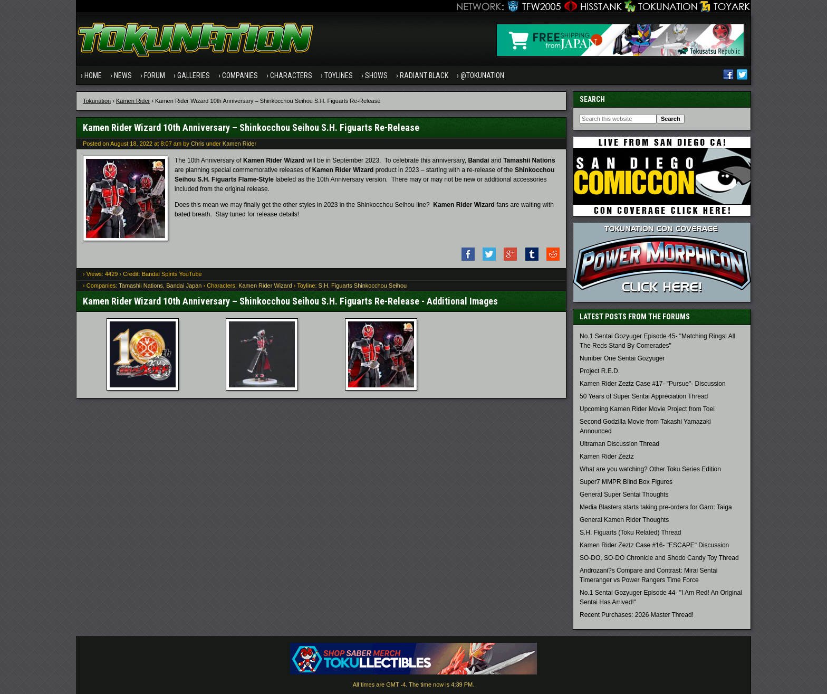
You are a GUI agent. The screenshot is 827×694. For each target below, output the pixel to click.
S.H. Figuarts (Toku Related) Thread (630, 532)
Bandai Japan (183, 285)
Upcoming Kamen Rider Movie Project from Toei (647, 409)
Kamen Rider (133, 101)
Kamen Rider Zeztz (607, 456)
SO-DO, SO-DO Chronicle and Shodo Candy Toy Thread (659, 558)
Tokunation (97, 101)
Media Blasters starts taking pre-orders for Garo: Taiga (656, 507)
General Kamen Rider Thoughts (624, 520)
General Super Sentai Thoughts (624, 494)
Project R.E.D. (600, 371)
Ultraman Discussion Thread (619, 444)
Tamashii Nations (141, 285)
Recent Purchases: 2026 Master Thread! (637, 615)
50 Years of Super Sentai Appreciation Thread (644, 396)
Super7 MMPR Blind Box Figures (626, 482)
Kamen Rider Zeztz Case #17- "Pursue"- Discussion (653, 383)
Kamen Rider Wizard (265, 285)
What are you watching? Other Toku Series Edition (650, 469)
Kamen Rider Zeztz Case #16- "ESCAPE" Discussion (654, 545)
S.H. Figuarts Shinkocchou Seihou (363, 285)
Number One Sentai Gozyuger (622, 358)
